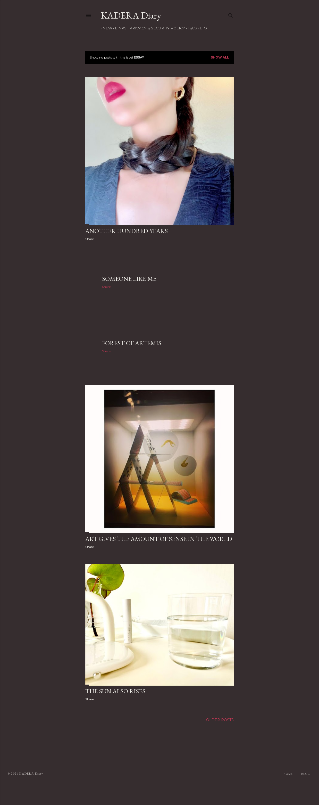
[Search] (231, 14)
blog (305, 773)
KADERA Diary (131, 15)
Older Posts (220, 720)
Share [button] (89, 239)
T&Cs (190, 28)
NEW (105, 28)
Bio (201, 28)
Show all (220, 57)
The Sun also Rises (115, 691)
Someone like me (129, 279)
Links (119, 28)
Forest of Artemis (131, 343)
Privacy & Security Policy (155, 28)
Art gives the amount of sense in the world (158, 539)
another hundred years (126, 231)
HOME (288, 773)
